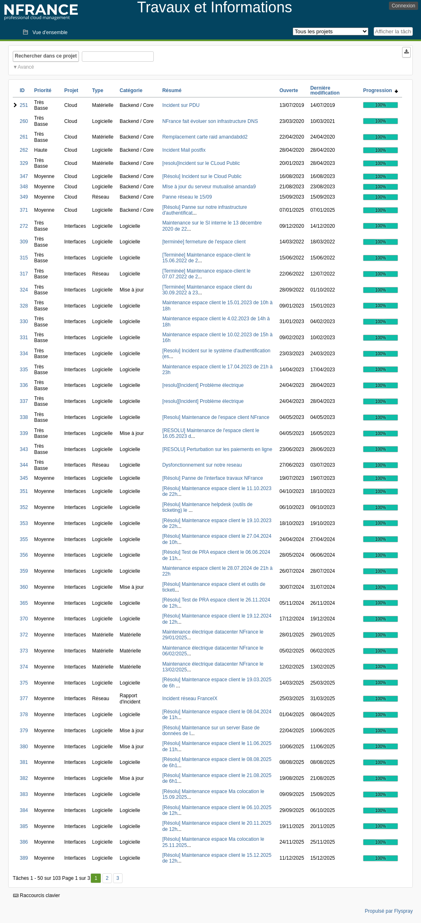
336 (24, 385)
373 (24, 651)
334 (24, 353)
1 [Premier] (96, 878)
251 (24, 105)
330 (24, 321)
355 (24, 539)
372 (24, 635)
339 (24, 433)
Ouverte (289, 90)
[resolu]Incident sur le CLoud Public (201, 163)
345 (24, 478)
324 (24, 290)
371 (24, 210)
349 (24, 197)
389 (24, 858)
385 (24, 826)
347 (24, 176)
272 (24, 226)
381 (24, 762)
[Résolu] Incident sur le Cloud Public (202, 176)
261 (24, 137)
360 (24, 587)
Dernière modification (325, 90)
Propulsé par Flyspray (389, 911)
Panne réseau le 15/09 (187, 197)
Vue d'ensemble (49, 32)
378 (24, 714)
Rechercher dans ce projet (46, 56)
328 (24, 306)
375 (24, 683)
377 (24, 698)
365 (24, 603)
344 (24, 465)
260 (24, 121)
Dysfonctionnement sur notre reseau (202, 465)
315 (24, 258)
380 (24, 747)
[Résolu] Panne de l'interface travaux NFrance (212, 478)
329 (24, 163)
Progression (380, 90)
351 (24, 491)
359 (24, 571)
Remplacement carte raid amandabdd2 (205, 137)
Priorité (42, 90)
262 (24, 150)
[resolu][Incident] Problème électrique (203, 385)
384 (24, 810)
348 (24, 187)
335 (24, 369)
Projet (71, 90)
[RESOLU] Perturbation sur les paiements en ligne (217, 449)
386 (24, 842)
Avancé (26, 67)
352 (24, 507)
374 (24, 667)
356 (24, 555)
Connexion (403, 6)
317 (24, 274)
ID (22, 90)
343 (24, 449)
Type (97, 90)
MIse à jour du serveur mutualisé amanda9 (209, 187)
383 (24, 794)
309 (24, 242)
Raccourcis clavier (36, 895)
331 (24, 337)
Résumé (172, 90)
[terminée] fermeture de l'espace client (204, 242)
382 (24, 778)
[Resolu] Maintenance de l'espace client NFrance (215, 417)
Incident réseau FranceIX (189, 698)
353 (24, 523)
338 (24, 417)
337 (24, 401)
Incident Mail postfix (184, 150)
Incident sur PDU (181, 105)
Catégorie (131, 90)
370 (24, 619)
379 (24, 730)
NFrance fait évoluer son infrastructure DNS (210, 121)
